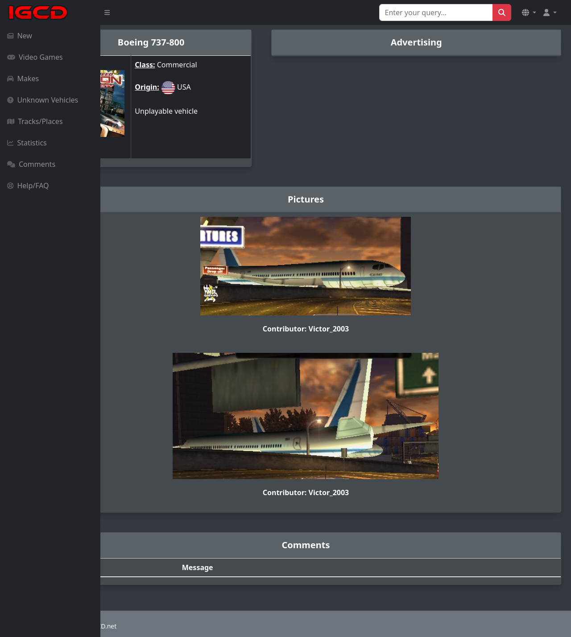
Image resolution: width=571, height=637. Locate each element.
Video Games (35, 57)
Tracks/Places (35, 121)
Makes (23, 78)
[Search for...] (436, 12)
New (19, 36)
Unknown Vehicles (42, 100)
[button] (529, 12)
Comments (31, 164)
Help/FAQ (28, 185)
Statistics (27, 143)
